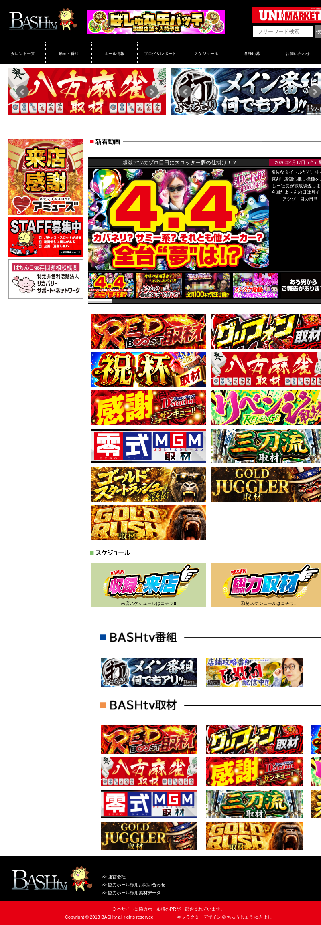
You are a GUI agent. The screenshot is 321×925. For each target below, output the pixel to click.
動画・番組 (69, 53)
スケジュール (206, 53)
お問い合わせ (298, 53)
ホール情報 (114, 53)
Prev (22, 91)
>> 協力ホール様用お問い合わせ (133, 884)
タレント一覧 (23, 53)
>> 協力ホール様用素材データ (131, 892)
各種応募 (252, 53)
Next (151, 91)
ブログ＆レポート (160, 53)
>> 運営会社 (114, 876)
